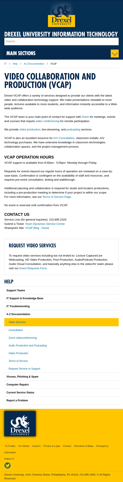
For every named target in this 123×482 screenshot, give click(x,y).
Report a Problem (17, 400)
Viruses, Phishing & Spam (22, 376)
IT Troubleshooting (18, 306)
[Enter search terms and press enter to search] (61, 41)
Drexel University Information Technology (61, 34)
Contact (67, 446)
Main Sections (20, 53)
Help (15, 63)
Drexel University (61, 14)
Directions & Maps (83, 446)
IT (5, 63)
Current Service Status (20, 392)
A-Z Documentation (34, 63)
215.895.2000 (87, 474)
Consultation (16, 330)
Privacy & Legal (52, 446)
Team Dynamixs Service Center (45, 223)
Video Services (17, 322)
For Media (23, 446)
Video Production (18, 353)
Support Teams (15, 290)
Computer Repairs (17, 384)
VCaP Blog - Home (37, 228)
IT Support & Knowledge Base (24, 298)
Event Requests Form (33, 268)
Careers (36, 446)
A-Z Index (10, 446)
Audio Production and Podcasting (28, 345)
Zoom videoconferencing (23, 337)
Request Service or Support (24, 368)
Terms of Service (18, 361)
